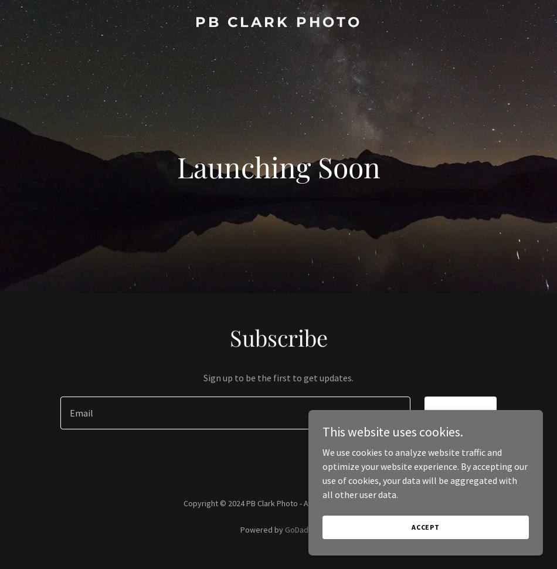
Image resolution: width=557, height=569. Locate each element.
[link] (278, 23)
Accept (426, 527)
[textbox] (235, 413)
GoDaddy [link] (301, 529)
